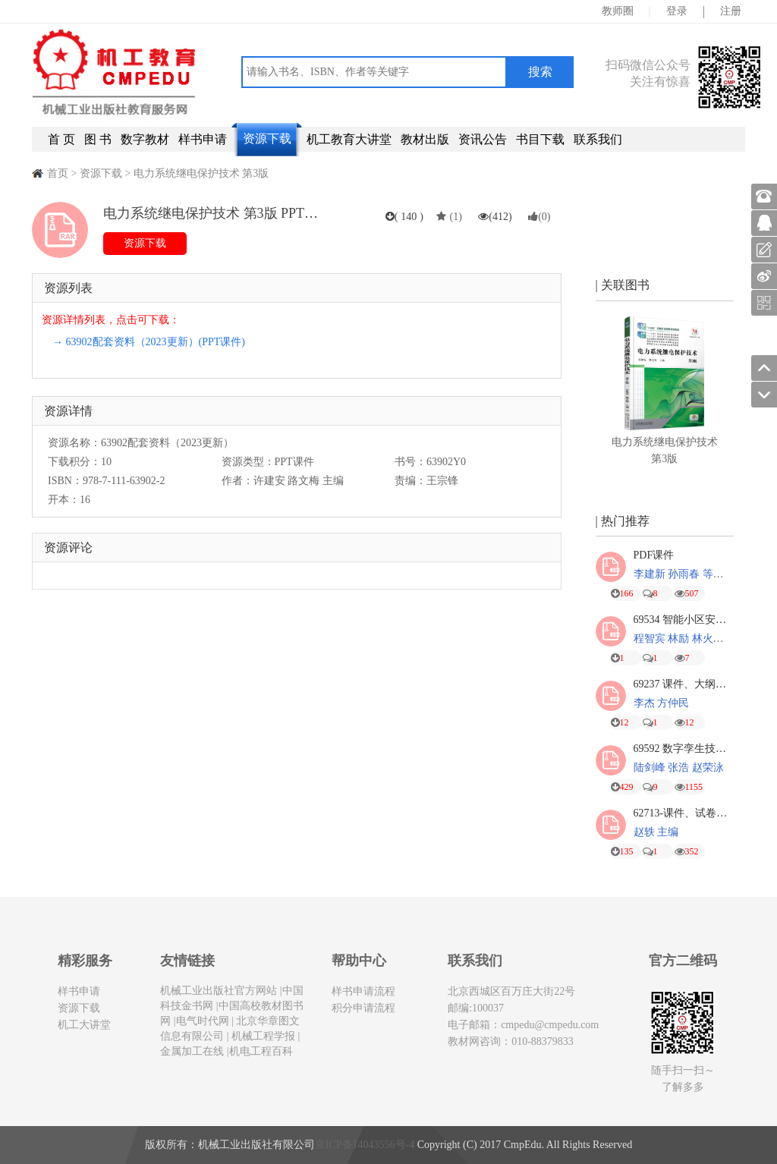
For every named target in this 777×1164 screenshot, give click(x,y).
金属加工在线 (192, 1051)
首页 (57, 173)
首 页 (61, 139)
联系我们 (598, 139)
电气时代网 (202, 1021)
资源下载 (267, 138)
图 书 (98, 139)
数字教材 (145, 139)
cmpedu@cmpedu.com (550, 1024)
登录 (676, 11)
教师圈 (618, 11)
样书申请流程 (363, 991)
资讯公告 (482, 139)
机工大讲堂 (84, 1024)
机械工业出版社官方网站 (218, 990)
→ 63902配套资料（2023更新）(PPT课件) (148, 342)
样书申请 (202, 139)
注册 (730, 11)
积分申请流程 (363, 1008)
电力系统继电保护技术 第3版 (201, 173)
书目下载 (540, 139)
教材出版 (425, 139)
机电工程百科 (261, 1051)
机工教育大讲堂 (349, 139)
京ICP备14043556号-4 (364, 1144)
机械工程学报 (262, 1036)
